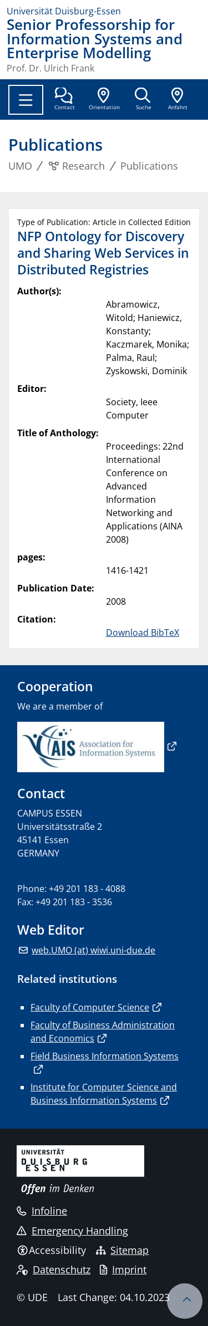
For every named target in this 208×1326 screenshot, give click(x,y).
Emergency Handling (72, 1230)
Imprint (123, 1269)
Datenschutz (53, 1269)
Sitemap (122, 1250)
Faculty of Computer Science (90, 1007)
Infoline (42, 1210)
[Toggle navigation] (25, 100)
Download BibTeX (142, 632)
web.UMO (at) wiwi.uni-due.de (93, 950)
